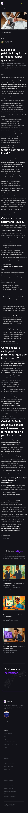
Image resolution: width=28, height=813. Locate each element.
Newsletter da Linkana (9, 741)
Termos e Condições (9, 785)
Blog (5, 738)
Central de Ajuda (8, 733)
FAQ (5, 735)
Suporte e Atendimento (10, 796)
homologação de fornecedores (14, 393)
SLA (5, 793)
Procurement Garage (9, 749)
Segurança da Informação (10, 790)
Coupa (5, 746)
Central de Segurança (9, 782)
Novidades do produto (9, 760)
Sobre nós (6, 757)
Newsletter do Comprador (10, 744)
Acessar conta (7, 771)
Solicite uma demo (8, 766)
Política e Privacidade (9, 788)
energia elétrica (23, 257)
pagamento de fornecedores (9, 262)
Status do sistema (8, 779)
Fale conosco (7, 768)
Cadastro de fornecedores (10, 724)
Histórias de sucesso (9, 763)
